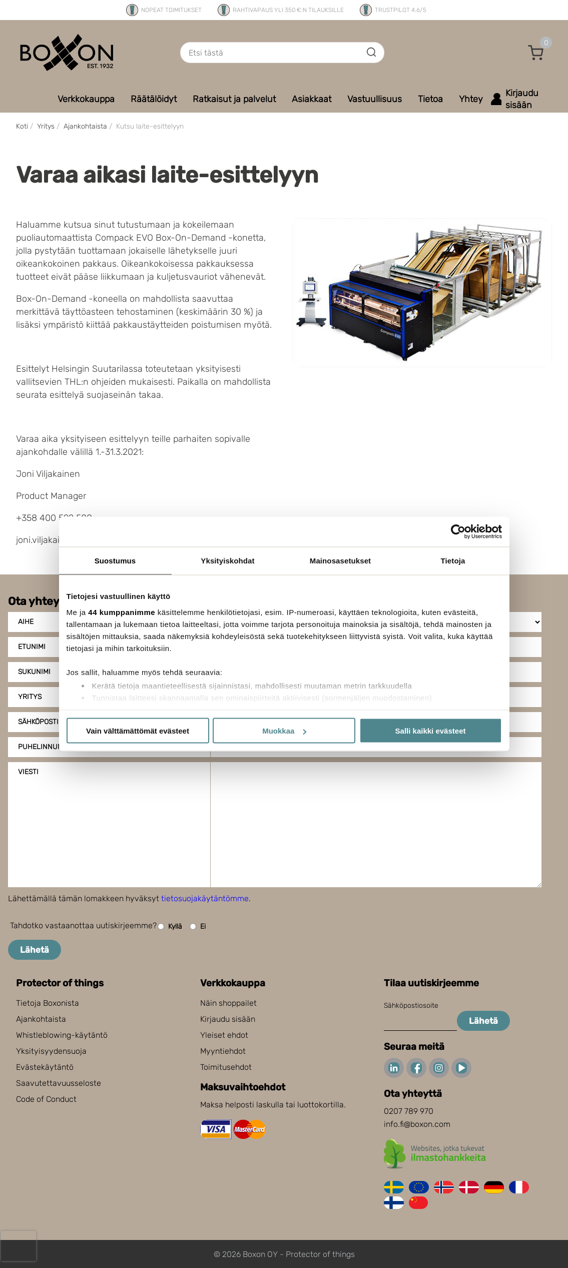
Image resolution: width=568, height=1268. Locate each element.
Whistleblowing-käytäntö (62, 1035)
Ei (198, 926)
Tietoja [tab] (453, 560)
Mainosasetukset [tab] (340, 560)
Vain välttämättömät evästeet (137, 731)
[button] (536, 53)
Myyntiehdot (223, 1051)
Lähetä (34, 950)
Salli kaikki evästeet (430, 731)
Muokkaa (284, 731)
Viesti (28, 772)
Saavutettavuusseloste (58, 1083)
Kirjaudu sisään (227, 1019)
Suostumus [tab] (115, 560)
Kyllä (170, 926)
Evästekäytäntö (45, 1067)
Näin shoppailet (228, 1003)
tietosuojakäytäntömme (205, 898)
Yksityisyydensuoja (51, 1051)
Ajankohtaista (41, 1019)
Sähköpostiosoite (411, 1005)
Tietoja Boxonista (47, 1003)
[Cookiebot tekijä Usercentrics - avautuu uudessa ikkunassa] (458, 531)
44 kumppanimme (121, 611)
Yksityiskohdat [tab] (227, 560)
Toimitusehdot (226, 1067)
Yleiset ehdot (224, 1035)
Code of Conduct (46, 1099)
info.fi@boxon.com (417, 1124)
